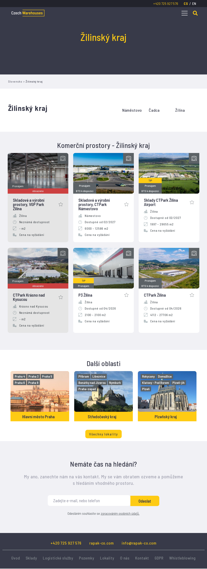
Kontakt (142, 558)
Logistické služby (58, 558)
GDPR (159, 558)
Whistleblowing (182, 558)
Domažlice (165, 376)
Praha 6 (20, 382)
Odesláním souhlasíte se (103, 514)
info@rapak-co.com (139, 543)
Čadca (154, 110)
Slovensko (15, 81)
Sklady (31, 558)
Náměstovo (132, 110)
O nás (125, 558)
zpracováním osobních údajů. (120, 514)
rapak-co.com (101, 543)
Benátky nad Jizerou (92, 382)
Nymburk (115, 382)
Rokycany (148, 376)
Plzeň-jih (179, 382)
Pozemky (86, 558)
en (194, 3)
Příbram (84, 376)
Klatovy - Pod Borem (155, 382)
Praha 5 (47, 376)
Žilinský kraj (34, 81)
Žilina (180, 110)
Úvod (15, 558)
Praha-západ (87, 389)
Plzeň (146, 389)
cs (186, 3)
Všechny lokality (103, 434)
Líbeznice (99, 376)
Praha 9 (34, 382)
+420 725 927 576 (165, 3)
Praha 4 (20, 376)
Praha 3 (34, 376)
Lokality (107, 558)
